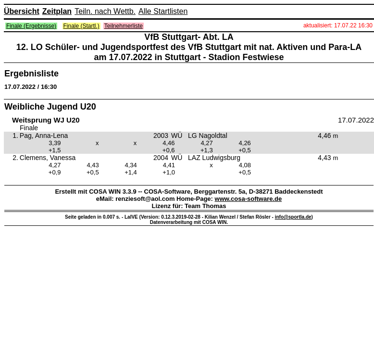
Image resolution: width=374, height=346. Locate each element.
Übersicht (21, 11)
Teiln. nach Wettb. (105, 11)
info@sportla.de (293, 217)
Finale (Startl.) (81, 26)
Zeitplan (57, 11)
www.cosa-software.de (248, 198)
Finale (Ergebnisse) (31, 26)
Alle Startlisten (162, 11)
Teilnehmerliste (123, 26)
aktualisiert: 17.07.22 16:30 (338, 25)
